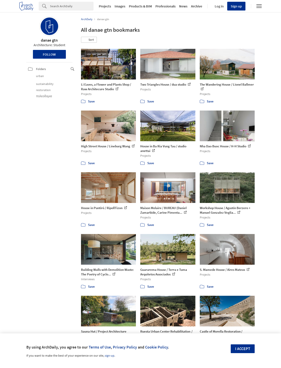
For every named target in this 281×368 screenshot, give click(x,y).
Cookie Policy (156, 347)
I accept (242, 348)
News (183, 6)
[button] (89, 40)
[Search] (72, 6)
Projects (105, 6)
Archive (196, 6)
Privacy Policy (125, 347)
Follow (49, 54)
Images (120, 6)
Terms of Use (100, 347)
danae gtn (49, 40)
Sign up (236, 6)
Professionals (165, 6)
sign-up (109, 355)
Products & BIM (140, 6)
